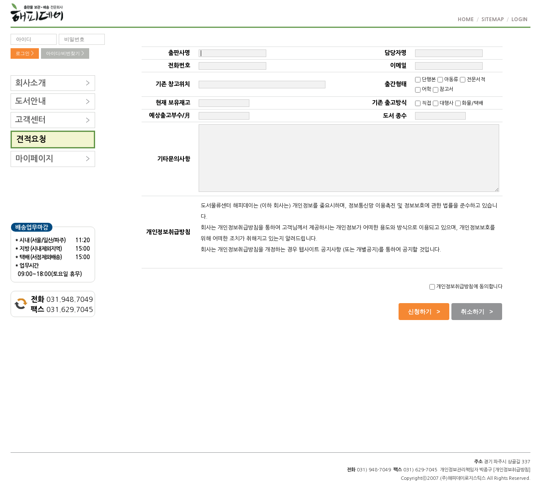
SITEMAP (492, 19)
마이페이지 (34, 159)
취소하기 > (477, 311)
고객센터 (30, 120)
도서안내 (30, 101)
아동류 (447, 79)
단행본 (425, 79)
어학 (423, 89)
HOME (466, 19)
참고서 (443, 89)
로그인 (25, 53)
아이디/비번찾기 (65, 53)
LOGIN (519, 19)
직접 (423, 103)
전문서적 (472, 79)
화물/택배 (469, 103)
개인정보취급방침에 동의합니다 (466, 286)
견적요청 (31, 139)
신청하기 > (424, 311)
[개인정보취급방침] (511, 470)
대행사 (443, 103)
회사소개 (30, 83)
